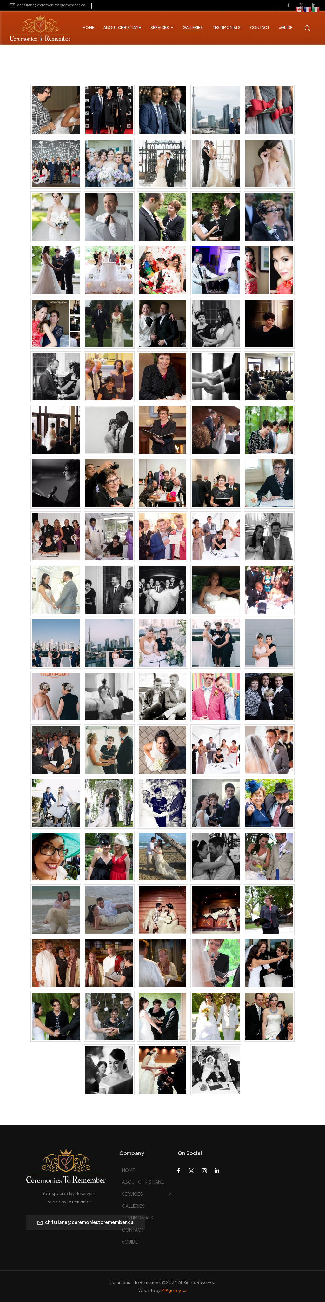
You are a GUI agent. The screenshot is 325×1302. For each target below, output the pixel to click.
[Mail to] (47, 5)
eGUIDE (285, 27)
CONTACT (259, 27)
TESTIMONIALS (226, 27)
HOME (88, 27)
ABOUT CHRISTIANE (122, 27)
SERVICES (159, 27)
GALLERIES (193, 27)
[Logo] (35, 29)
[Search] (307, 27)
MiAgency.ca (174, 1290)
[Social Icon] (288, 5)
